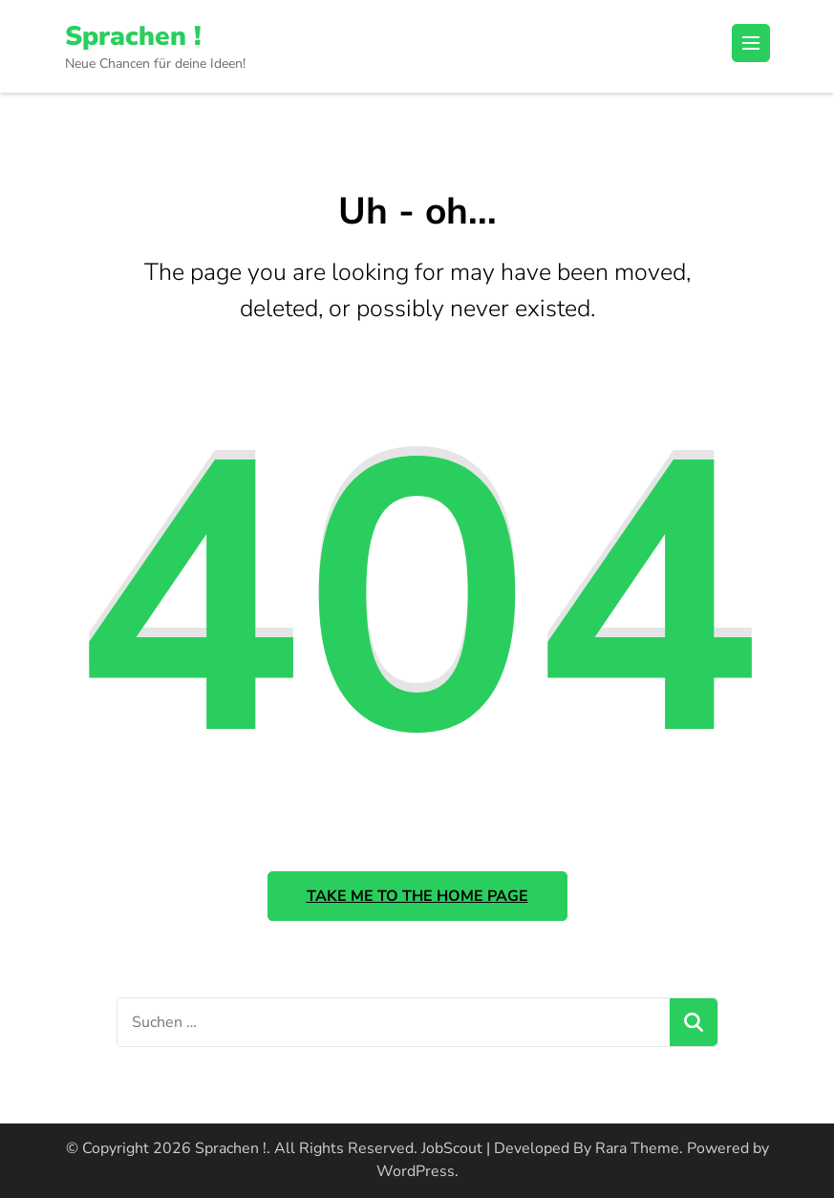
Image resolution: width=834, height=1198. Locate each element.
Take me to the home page (417, 896)
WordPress (415, 1171)
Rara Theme (637, 1148)
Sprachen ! (133, 36)
